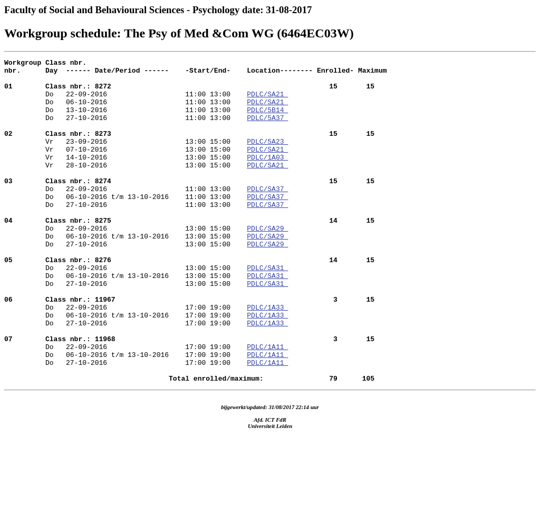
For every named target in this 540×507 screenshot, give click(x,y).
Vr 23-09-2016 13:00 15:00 (189, 149)
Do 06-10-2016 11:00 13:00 (125, 111)
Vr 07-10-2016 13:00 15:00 (125, 168)
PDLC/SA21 (267, 101)
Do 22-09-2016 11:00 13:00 (189, 206)
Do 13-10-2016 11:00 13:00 (125, 120)
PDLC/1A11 (267, 405)
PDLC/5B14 (267, 120)
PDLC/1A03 (267, 177)
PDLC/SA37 (267, 215)
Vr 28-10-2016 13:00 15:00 (125, 187)
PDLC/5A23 (267, 158)
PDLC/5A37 (267, 130)
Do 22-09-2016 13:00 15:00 (189, 253)
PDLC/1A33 (267, 357)
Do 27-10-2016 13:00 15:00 (125, 281)
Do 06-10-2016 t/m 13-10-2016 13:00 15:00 (125, 272)
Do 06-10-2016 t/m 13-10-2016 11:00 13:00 (125, 225)
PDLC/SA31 (267, 310)
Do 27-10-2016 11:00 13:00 (125, 130)
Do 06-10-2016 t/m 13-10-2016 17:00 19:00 (125, 367)
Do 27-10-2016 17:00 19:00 (125, 376)
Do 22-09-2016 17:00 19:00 (189, 348)
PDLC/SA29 (267, 262)
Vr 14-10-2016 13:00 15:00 (125, 177)
